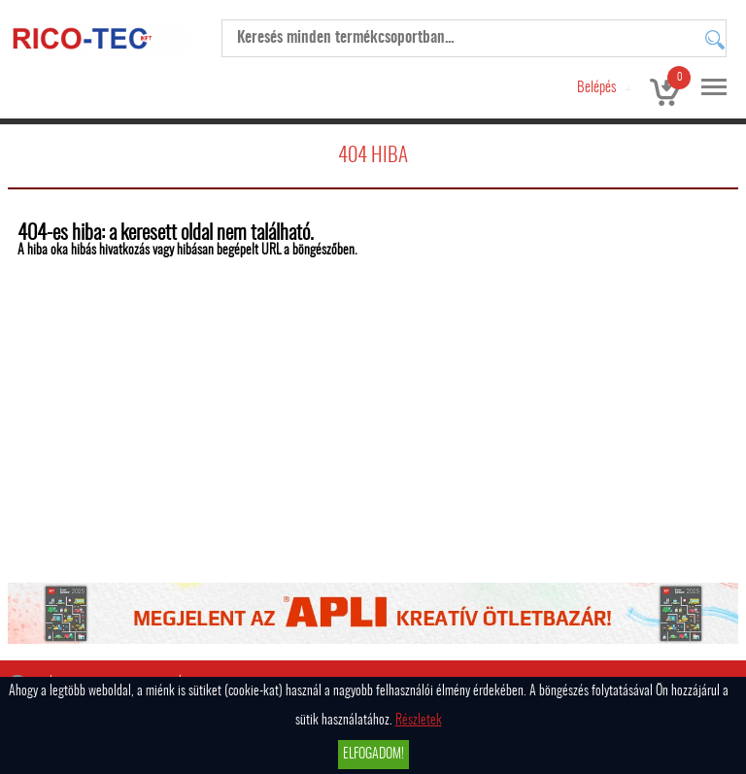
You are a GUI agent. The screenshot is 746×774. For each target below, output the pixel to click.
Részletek (418, 720)
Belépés (596, 88)
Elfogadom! (373, 754)
